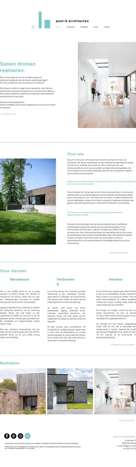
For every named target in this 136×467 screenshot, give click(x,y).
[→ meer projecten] (127, 420)
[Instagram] (20, 436)
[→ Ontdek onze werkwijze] (123, 344)
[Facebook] (7, 436)
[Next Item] (131, 85)
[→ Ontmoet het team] (119, 252)
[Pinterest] (13, 436)
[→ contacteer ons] (8, 114)
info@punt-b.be (129, 446)
